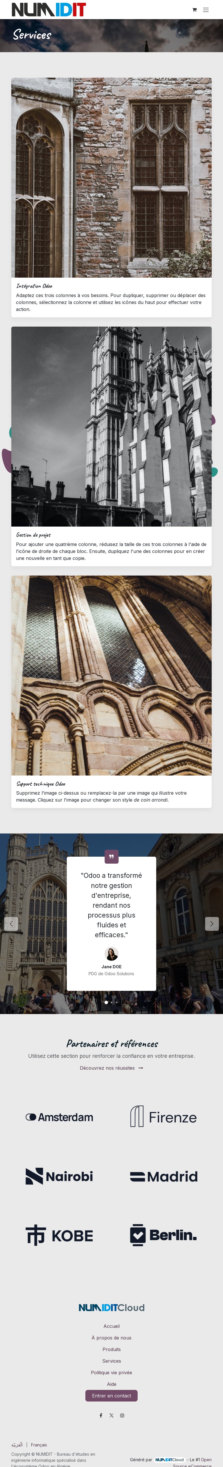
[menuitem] (17, 1445)
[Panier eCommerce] (194, 9)
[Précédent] (11, 923)
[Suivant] (212, 923)
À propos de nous (111, 1338)
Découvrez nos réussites (111, 1068)
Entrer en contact (111, 1396)
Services (111, 1361)
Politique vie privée (111, 1372)
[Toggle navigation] (206, 9)
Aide (111, 1384)
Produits (111, 1349)
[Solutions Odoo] (106, 1002)
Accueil (111, 1326)
